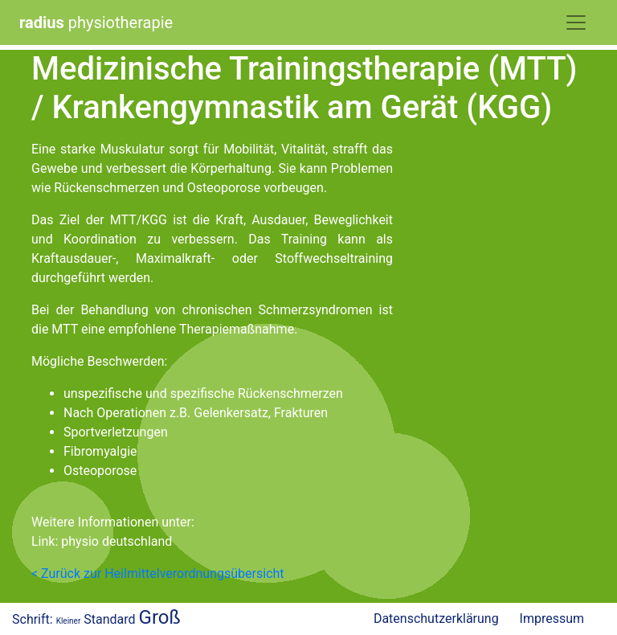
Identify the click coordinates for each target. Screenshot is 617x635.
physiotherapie (96, 22)
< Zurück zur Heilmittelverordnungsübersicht (157, 573)
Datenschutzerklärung (436, 618)
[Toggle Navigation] (576, 22)
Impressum (552, 618)
